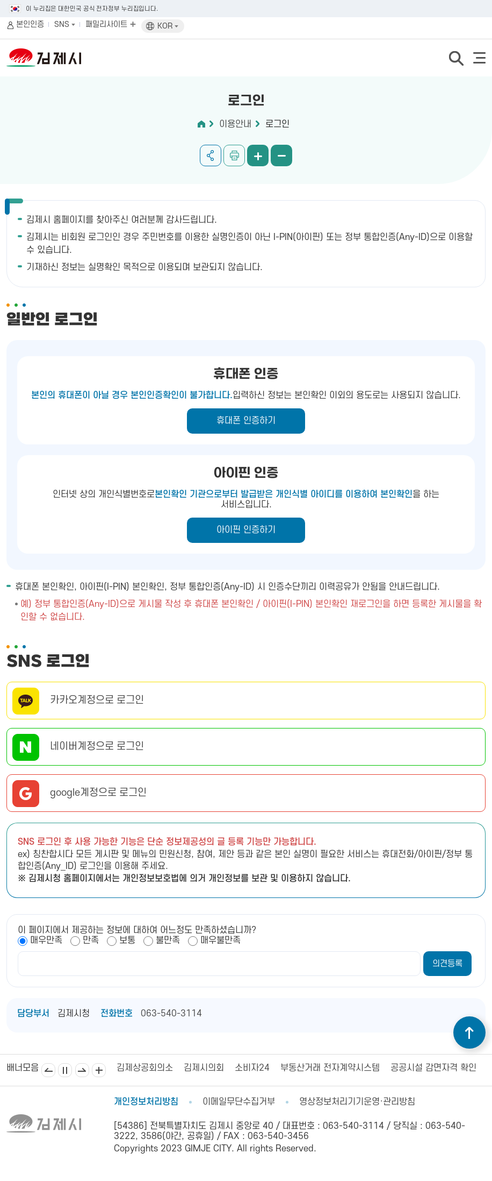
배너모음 (99, 1070)
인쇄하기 (234, 155)
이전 (48, 1070)
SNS (64, 24)
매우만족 (46, 940)
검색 (456, 58)
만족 (91, 940)
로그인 (277, 124)
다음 (82, 1070)
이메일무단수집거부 (238, 1102)
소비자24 (252, 1068)
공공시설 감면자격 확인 (433, 1068)
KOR (167, 26)
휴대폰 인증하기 (246, 421)
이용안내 (235, 124)
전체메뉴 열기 (479, 57)
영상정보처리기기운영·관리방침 (357, 1102)
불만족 (168, 940)
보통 (127, 940)
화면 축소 (281, 155)
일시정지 (65, 1070)
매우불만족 (220, 940)
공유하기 (210, 155)
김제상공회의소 (145, 1068)
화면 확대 (258, 155)
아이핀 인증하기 (246, 530)
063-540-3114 (171, 1014)
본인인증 (30, 24)
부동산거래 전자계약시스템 (330, 1068)
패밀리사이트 (110, 24)
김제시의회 (204, 1068)
